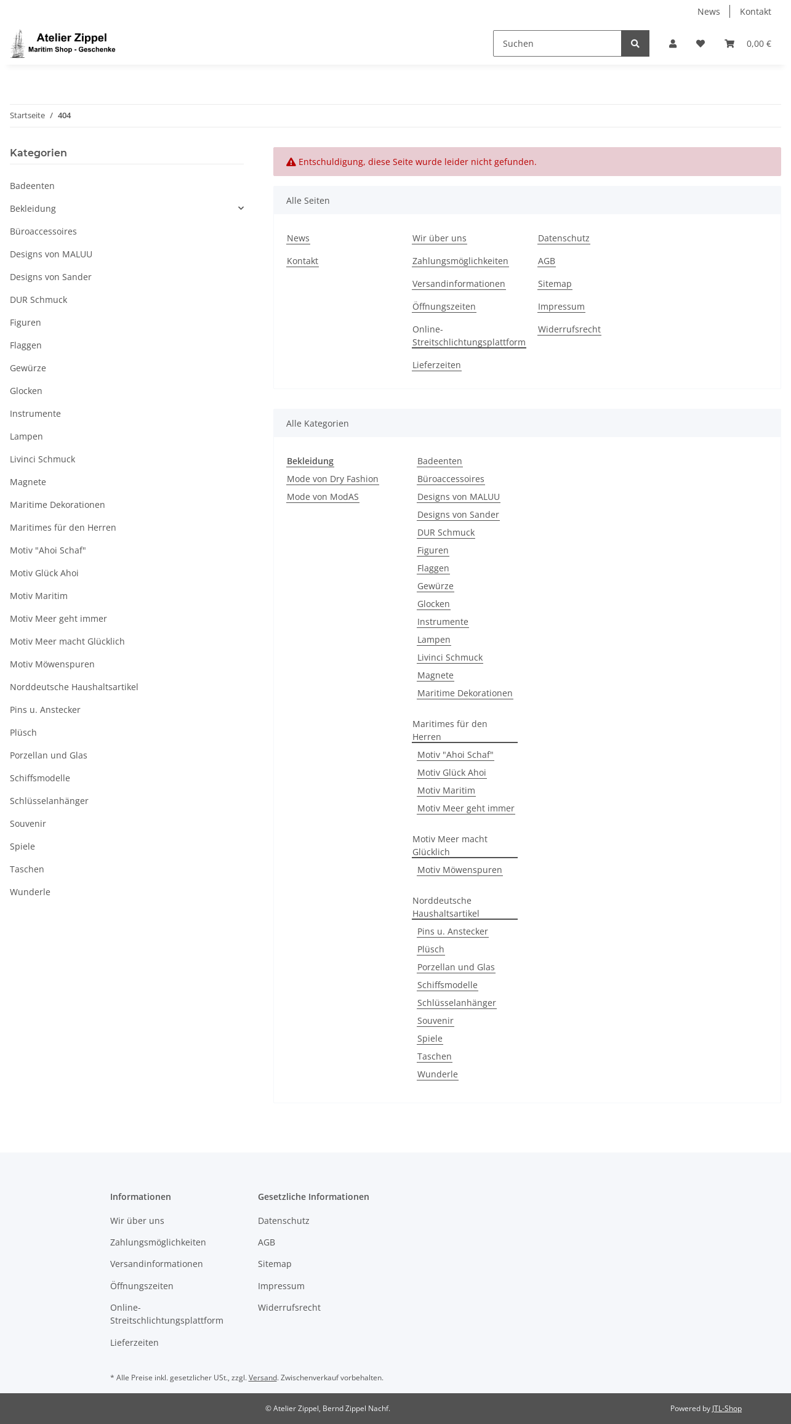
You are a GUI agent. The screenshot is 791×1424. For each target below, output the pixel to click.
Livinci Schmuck (450, 657)
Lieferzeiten (436, 365)
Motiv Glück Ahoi (451, 772)
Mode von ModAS (323, 496)
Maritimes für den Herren (450, 730)
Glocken (433, 603)
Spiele (430, 1038)
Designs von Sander (458, 514)
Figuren (433, 550)
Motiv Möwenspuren (459, 869)
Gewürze (435, 586)
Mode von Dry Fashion (333, 479)
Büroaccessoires (450, 479)
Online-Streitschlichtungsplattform (469, 335)
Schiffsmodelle (447, 985)
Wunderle (437, 1074)
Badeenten (439, 461)
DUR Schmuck (446, 532)
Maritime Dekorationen (465, 693)
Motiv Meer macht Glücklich (450, 845)
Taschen (434, 1056)
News (708, 11)
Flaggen (433, 568)
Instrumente (442, 621)
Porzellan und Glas (456, 967)
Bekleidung (33, 208)
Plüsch (430, 949)
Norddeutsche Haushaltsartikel (446, 907)
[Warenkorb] (748, 43)
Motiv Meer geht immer (466, 808)
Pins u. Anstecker (452, 931)
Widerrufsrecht (569, 329)
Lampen (434, 639)
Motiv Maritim (446, 790)
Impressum (561, 306)
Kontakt (755, 11)
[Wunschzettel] (700, 43)
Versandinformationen (458, 283)
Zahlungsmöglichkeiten (460, 261)
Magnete (435, 675)
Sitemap (555, 283)
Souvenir (435, 1020)
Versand (263, 1377)
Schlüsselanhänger (456, 1002)
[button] (672, 43)
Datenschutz (564, 238)
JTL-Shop (727, 1408)
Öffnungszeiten (444, 306)
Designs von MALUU (458, 496)
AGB (546, 261)
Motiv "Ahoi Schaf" (455, 754)
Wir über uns (439, 238)
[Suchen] (557, 43)
